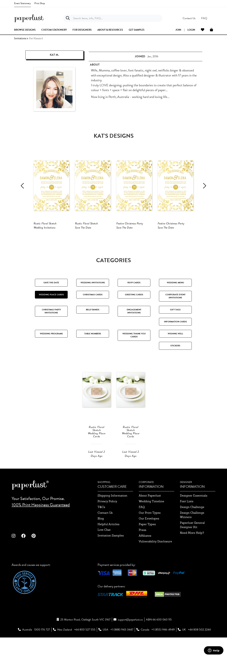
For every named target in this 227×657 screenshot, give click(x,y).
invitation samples (111, 552)
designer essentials (193, 512)
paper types (147, 540)
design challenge (192, 523)
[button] (201, 18)
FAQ (142, 523)
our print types (150, 529)
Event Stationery (22, 3)
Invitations (20, 38)
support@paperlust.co (130, 636)
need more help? (192, 549)
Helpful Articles (108, 540)
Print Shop (39, 3)
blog (101, 535)
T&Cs (101, 523)
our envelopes (149, 535)
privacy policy (107, 517)
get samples (136, 30)
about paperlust (150, 512)
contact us (105, 529)
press (142, 546)
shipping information (112, 512)
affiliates (145, 552)
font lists (186, 517)
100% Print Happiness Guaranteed (41, 521)
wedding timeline (151, 517)
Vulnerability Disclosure (155, 558)
